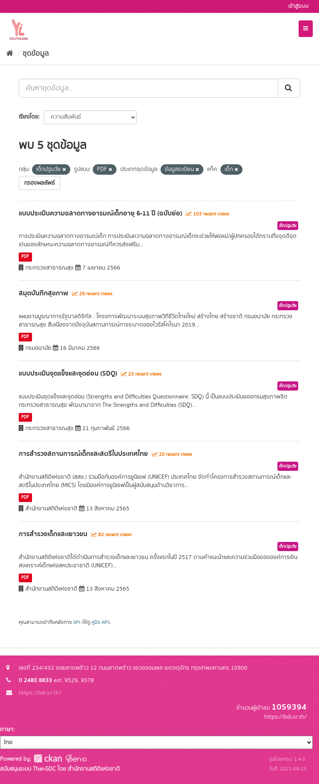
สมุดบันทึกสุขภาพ (43, 293)
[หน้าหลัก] (9, 53)
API (76, 622)
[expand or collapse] (306, 28)
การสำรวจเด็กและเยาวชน (53, 534)
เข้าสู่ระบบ (298, 6)
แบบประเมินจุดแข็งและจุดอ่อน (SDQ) (68, 373)
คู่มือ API (100, 622)
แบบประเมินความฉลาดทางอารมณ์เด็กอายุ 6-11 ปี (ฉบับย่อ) (100, 213)
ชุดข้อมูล (35, 53)
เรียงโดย (28, 117)
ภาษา (6, 729)
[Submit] (289, 88)
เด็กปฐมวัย (288, 226)
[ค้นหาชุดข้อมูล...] (148, 88)
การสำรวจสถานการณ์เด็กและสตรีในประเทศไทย (83, 453)
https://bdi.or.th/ (40, 693)
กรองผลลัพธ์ (39, 183)
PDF (25, 256)
